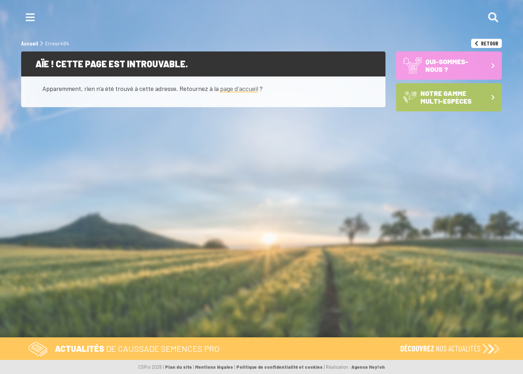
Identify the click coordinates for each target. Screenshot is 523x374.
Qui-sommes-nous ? (323, 287)
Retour (486, 43)
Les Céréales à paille (296, 320)
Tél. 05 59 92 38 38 (170, 287)
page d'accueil (239, 88)
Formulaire (224, 287)
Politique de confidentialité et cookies (279, 367)
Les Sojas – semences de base (309, 327)
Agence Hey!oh (368, 367)
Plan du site (178, 367)
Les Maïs (280, 314)
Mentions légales (214, 367)
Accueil (281, 287)
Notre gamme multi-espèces (305, 304)
